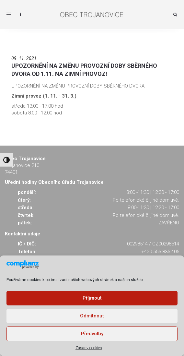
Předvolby (92, 334)
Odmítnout (92, 316)
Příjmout (92, 298)
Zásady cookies (88, 348)
